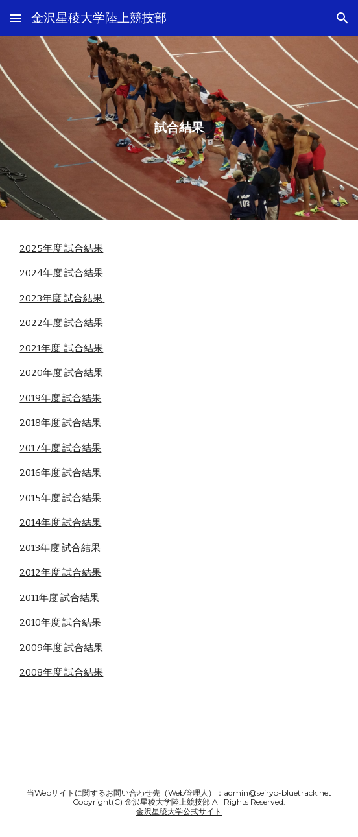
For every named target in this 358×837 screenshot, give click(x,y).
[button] (15, 18)
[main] (178, 128)
